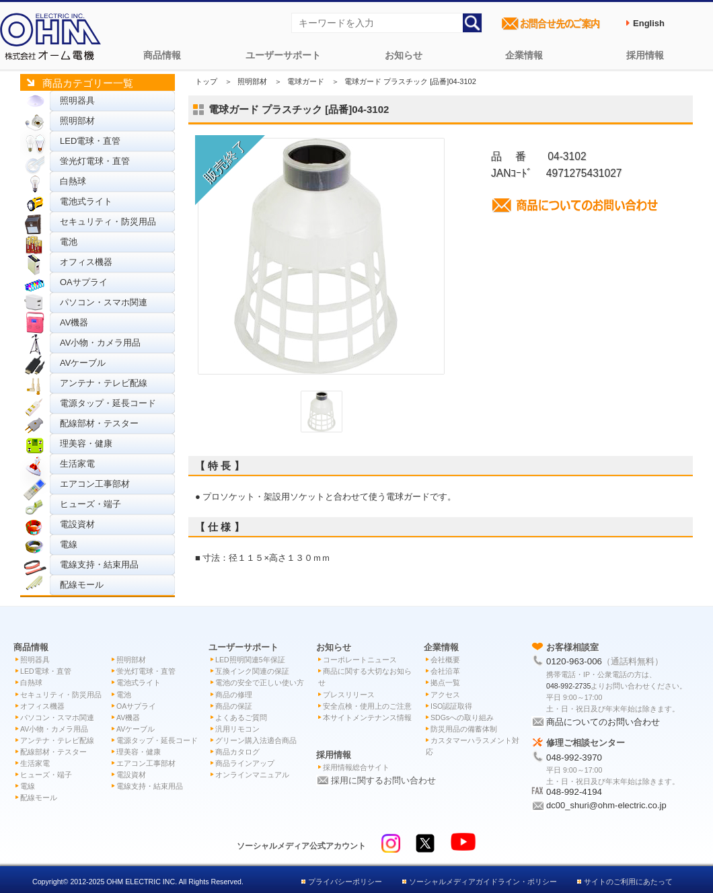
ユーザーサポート (283, 55)
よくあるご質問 (241, 717)
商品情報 (162, 55)
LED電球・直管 (90, 141)
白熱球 (73, 181)
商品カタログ (237, 752)
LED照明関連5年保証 (250, 660)
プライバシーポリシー (345, 882)
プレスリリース (349, 695)
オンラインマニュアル (252, 775)
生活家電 (77, 464)
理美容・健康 (86, 443)
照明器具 (77, 100)
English (649, 23)
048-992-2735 (568, 686)
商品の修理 (233, 695)
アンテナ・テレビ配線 (103, 383)
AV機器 (74, 322)
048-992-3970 (574, 757)
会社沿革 (445, 671)
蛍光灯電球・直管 (95, 161)
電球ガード (305, 81)
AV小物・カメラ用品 (100, 343)
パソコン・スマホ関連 (103, 302)
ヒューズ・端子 (90, 504)
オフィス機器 (86, 262)
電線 (68, 544)
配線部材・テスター (99, 423)
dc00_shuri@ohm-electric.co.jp (606, 805)
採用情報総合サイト (356, 767)
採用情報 (645, 55)
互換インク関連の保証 (252, 671)
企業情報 (524, 55)
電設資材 (77, 524)
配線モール (82, 585)
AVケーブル (83, 363)
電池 (68, 242)
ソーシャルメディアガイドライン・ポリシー (483, 882)
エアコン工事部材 (95, 484)
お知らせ (403, 55)
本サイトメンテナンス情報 (367, 717)
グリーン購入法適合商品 (256, 740)
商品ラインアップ (244, 763)
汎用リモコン (237, 729)
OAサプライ (84, 282)
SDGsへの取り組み (462, 717)
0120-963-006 (574, 661)
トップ (206, 81)
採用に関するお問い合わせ (383, 780)
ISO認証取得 (451, 706)
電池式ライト (86, 201)
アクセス (445, 695)
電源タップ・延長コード (108, 403)
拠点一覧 (445, 682)
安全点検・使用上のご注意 (367, 706)
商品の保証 (233, 706)
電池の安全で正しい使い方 (259, 682)
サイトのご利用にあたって (628, 882)
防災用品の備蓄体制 (463, 729)
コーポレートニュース (360, 660)
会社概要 (445, 660)
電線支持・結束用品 (99, 564)
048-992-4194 (574, 792)
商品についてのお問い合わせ (603, 722)
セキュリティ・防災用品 (108, 222)
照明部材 (77, 121)
